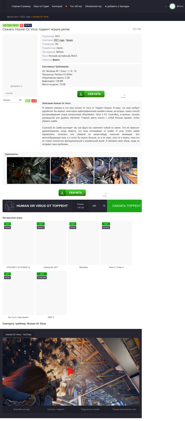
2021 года (59, 40)
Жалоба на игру (19, 345)
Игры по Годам (41, 6)
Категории (57, 6)
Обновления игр (93, 6)
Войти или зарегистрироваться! (96, 415)
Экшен (69, 40)
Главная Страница (21, 6)
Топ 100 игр (76, 6)
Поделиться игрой (88, 345)
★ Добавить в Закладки (117, 6)
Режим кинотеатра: (122, 345)
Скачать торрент (124, 206)
